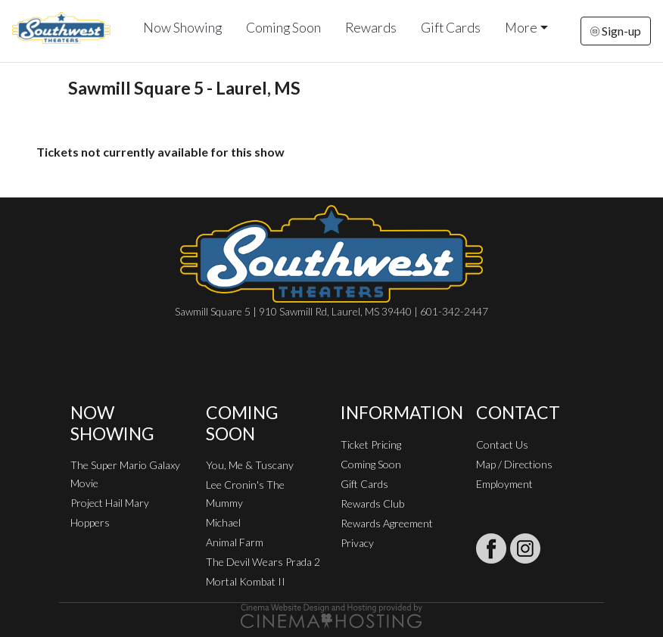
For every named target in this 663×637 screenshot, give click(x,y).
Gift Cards (451, 28)
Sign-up (615, 30)
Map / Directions (514, 464)
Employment (504, 483)
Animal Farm (234, 542)
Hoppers (90, 522)
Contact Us (502, 444)
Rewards (371, 28)
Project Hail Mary (109, 502)
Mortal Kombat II (245, 581)
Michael (223, 522)
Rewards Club (372, 503)
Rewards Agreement (387, 523)
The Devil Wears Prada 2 (263, 561)
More (521, 28)
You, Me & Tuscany (250, 464)
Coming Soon (283, 28)
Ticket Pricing (371, 444)
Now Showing (182, 28)
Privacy (357, 542)
